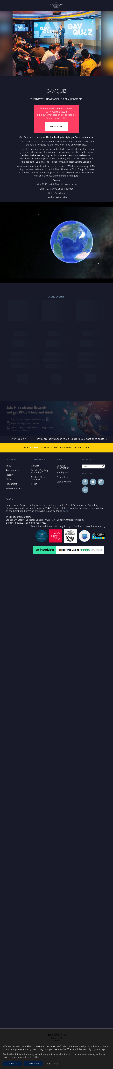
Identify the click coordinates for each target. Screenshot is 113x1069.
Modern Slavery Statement (39, 478)
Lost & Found (63, 481)
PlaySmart (11, 484)
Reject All (33, 1063)
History (10, 474)
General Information (63, 466)
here (65, 511)
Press (34, 484)
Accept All (12, 1063)
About (9, 465)
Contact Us (62, 477)
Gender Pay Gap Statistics (40, 471)
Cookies (78, 526)
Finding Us (62, 472)
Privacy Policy (63, 526)
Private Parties (14, 488)
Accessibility (12, 470)
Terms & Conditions (41, 526)
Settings (53, 1063)
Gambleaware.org (96, 526)
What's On (56, 127)
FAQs (8, 479)
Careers (35, 465)
